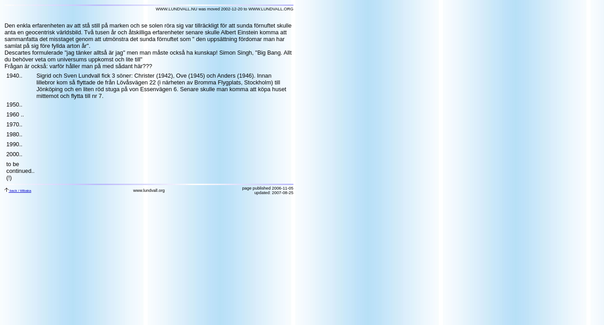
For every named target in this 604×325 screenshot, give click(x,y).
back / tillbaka (18, 191)
